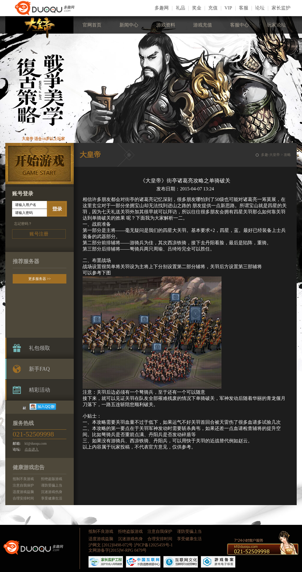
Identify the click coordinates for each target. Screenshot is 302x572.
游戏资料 (165, 24)
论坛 (260, 7)
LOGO (49, 8)
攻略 (287, 155)
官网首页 (92, 24)
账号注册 (38, 233)
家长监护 (281, 7)
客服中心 (239, 24)
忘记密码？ (23, 224)
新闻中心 (128, 24)
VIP (228, 7)
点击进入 (31, 449)
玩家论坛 (276, 24)
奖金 (196, 7)
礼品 (180, 7)
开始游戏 (39, 163)
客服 (243, 7)
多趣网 (162, 7)
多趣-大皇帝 (270, 155)
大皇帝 (39, 27)
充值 (213, 7)
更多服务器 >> (39, 279)
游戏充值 (202, 24)
